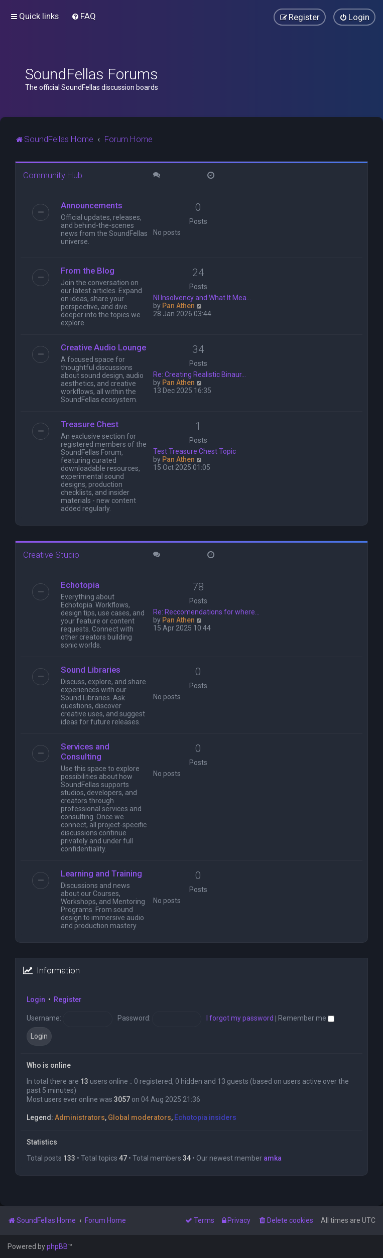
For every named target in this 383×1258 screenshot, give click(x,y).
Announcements (91, 205)
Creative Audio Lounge (103, 347)
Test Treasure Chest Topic (194, 451)
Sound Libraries (90, 670)
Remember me (306, 1018)
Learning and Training (101, 873)
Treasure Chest (89, 424)
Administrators (80, 1117)
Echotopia (80, 585)
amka (273, 1158)
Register (68, 999)
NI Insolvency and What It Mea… (202, 298)
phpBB (57, 1246)
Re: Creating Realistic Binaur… (199, 374)
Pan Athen (178, 306)
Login (36, 999)
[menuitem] (83, 16)
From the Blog (87, 271)
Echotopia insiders (205, 1117)
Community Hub (52, 175)
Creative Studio (51, 555)
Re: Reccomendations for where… (206, 612)
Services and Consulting (85, 751)
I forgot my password (240, 1018)
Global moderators (139, 1117)
